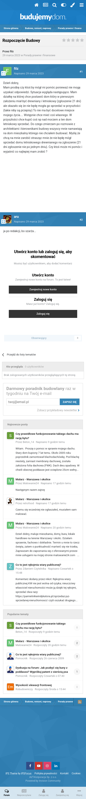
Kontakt (64, 773)
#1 (81, 71)
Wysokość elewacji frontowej (34, 685)
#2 (81, 219)
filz (12, 51)
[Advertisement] (43, 185)
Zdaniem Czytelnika (34, 568)
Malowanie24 (31, 483)
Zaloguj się (43, 313)
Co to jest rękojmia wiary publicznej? (38, 564)
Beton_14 (28, 442)
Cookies (76, 773)
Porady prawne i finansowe (39, 55)
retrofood (28, 503)
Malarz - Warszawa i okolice (33, 479)
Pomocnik (21, 658)
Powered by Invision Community (43, 780)
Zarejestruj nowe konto (43, 289)
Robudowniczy (24, 689)
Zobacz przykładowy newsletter (58, 410)
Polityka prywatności (45, 773)
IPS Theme (11, 773)
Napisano (29, 73)
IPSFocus (26, 773)
